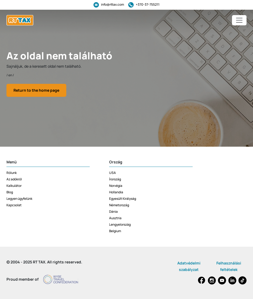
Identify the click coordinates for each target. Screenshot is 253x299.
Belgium (115, 231)
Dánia (113, 211)
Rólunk (11, 172)
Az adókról (14, 179)
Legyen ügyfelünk (19, 198)
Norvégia (115, 185)
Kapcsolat (14, 205)
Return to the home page (36, 90)
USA (112, 172)
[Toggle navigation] (239, 20)
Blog (9, 192)
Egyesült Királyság (122, 198)
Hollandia (116, 192)
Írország (115, 179)
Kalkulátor (14, 185)
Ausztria (115, 218)
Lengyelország (120, 224)
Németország (119, 205)
